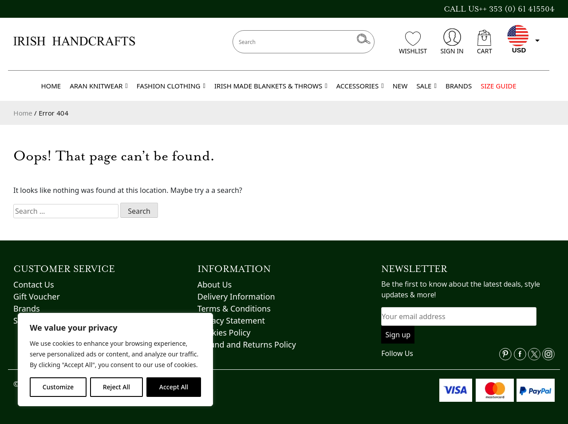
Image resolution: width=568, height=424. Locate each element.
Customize (58, 387)
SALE (426, 86)
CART (484, 42)
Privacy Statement (231, 320)
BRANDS (459, 85)
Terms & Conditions (234, 308)
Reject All (116, 387)
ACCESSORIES (360, 86)
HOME (51, 85)
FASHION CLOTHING (171, 86)
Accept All (173, 387)
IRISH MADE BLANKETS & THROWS (270, 86)
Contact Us (33, 284)
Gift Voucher (36, 296)
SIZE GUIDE (498, 85)
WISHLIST (413, 43)
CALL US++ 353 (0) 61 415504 (499, 9)
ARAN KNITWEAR (99, 86)
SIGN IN (451, 41)
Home (22, 112)
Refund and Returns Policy (246, 344)
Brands (26, 308)
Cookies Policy (224, 332)
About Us (214, 284)
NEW (400, 85)
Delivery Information (236, 296)
